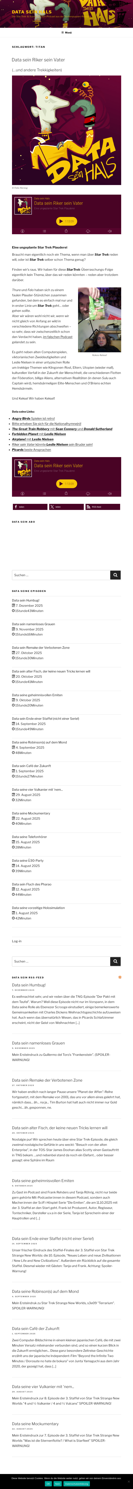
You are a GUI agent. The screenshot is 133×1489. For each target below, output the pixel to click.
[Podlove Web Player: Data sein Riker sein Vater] (66, 214)
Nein (57, 1484)
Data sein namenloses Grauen (33, 624)
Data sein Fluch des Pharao (31, 884)
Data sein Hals (32, 11)
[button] (30, 507)
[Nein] (128, 1481)
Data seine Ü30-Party (28, 860)
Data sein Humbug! (25, 600)
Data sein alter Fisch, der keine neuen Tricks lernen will (51, 671)
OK (48, 1484)
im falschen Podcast (57, 337)
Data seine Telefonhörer (29, 837)
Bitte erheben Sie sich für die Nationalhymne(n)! (46, 424)
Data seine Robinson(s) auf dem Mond (39, 742)
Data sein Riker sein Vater (38, 59)
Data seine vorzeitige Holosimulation (38, 908)
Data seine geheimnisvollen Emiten (37, 695)
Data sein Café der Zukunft (31, 766)
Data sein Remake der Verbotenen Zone (41, 647)
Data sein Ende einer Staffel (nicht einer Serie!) (45, 718)
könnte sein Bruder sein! (52, 444)
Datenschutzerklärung (76, 1484)
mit (39, 434)
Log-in (17, 941)
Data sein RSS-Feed (28, 977)
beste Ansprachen (31, 450)
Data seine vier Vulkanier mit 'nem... (37, 789)
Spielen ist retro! (33, 418)
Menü (66, 32)
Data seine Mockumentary (31, 813)
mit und (62, 429)
